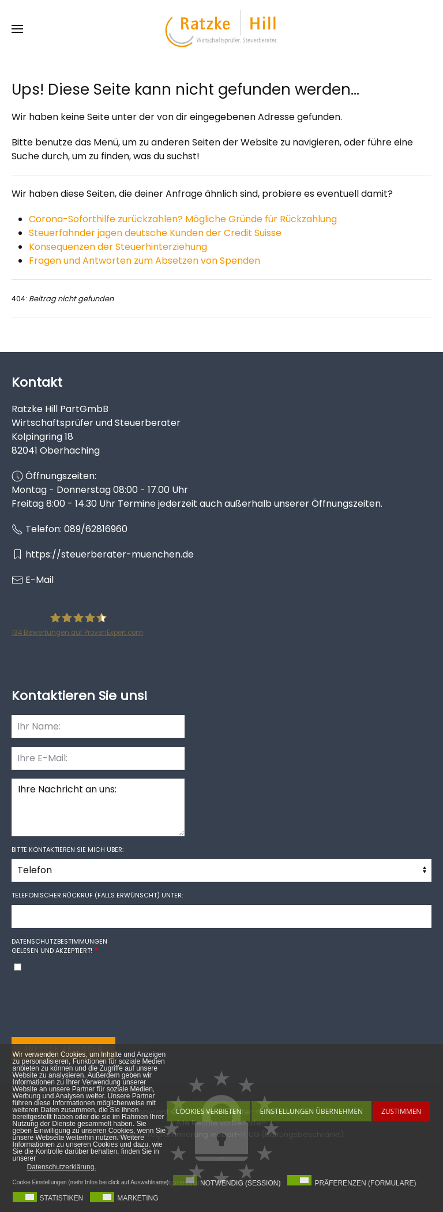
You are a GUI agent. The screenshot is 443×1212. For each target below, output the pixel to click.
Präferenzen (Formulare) (365, 1183)
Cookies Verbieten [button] (208, 1111)
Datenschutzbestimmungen (59, 941)
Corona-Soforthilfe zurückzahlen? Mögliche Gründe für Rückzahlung (183, 219)
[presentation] (99, 1005)
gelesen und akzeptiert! (59, 946)
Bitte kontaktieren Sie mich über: (67, 849)
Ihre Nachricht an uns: (98, 807)
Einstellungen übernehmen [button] (311, 1111)
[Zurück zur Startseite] (221, 29)
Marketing (137, 1198)
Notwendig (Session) (240, 1183)
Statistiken (62, 1198)
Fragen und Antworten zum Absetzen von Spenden (144, 260)
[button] (17, 29)
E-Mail (39, 579)
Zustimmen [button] (401, 1111)
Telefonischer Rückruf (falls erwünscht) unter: (97, 895)
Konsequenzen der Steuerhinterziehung (118, 246)
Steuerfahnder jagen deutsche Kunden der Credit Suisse (155, 233)
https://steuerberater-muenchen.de (109, 554)
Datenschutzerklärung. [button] (61, 1167)
